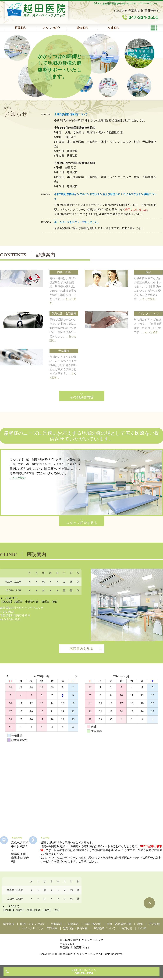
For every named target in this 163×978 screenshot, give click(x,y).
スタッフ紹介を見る (81, 523)
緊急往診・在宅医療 (75, 928)
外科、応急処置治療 (119, 924)
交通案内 (56, 924)
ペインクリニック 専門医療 (39, 928)
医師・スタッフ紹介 (32, 924)
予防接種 (154, 924)
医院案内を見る (81, 649)
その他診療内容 (81, 397)
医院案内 (20, 27)
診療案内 (82, 27)
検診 (140, 924)
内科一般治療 (93, 924)
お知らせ (126, 928)
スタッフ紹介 (51, 27)
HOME (142, 928)
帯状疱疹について (104, 928)
